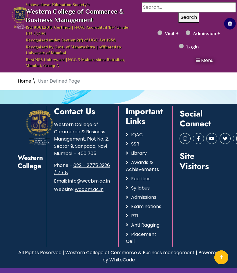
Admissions (143, 197)
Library (139, 153)
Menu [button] (205, 60)
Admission (201, 34)
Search (189, 17)
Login (189, 47)
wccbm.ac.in (89, 189)
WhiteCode (122, 259)
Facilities (141, 178)
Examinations (146, 206)
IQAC (137, 134)
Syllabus (140, 188)
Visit (166, 34)
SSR (135, 144)
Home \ (27, 81)
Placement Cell (141, 238)
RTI (134, 215)
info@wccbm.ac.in (89, 181)
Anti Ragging (145, 225)
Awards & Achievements (142, 166)
